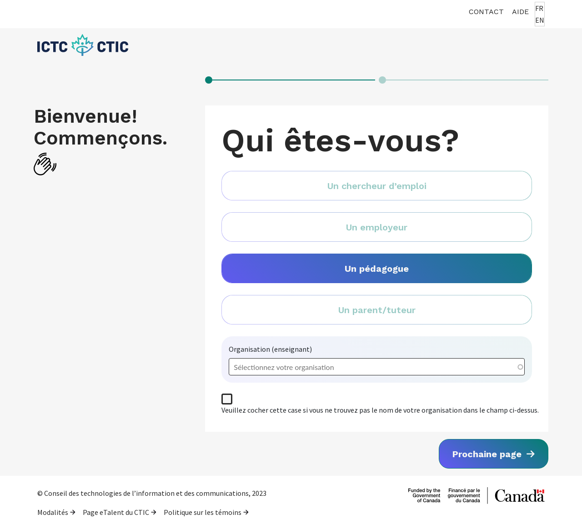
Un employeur (376, 227)
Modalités (52, 512)
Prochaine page (488, 454)
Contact (486, 11)
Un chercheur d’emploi (376, 185)
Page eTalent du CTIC (116, 512)
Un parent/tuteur (377, 309)
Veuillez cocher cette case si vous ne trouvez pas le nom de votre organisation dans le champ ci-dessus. (380, 409)
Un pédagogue (377, 268)
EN (539, 20)
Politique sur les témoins (202, 512)
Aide (520, 11)
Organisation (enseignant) (270, 349)
